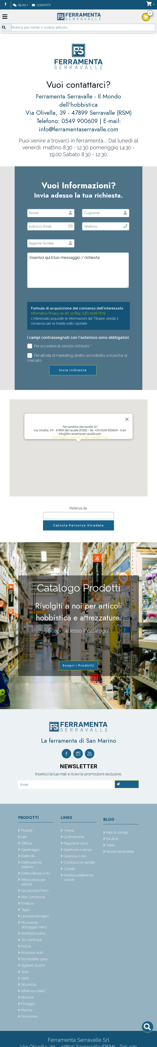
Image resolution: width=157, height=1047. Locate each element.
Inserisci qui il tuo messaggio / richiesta (78, 270)
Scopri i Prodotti (78, 665)
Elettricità (28, 856)
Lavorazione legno (35, 916)
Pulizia (26, 946)
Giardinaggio (30, 850)
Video (110, 845)
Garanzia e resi (75, 856)
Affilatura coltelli (33, 991)
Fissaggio (28, 1004)
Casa (24, 972)
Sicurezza (28, 984)
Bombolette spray (34, 959)
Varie (25, 978)
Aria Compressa (33, 897)
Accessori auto (32, 952)
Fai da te (112, 839)
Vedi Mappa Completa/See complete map (80, 437)
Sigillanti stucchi (33, 965)
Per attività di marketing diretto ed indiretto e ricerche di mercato (77, 358)
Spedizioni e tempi (78, 850)
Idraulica (27, 997)
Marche (26, 1010)
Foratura (27, 903)
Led (24, 837)
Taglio (25, 910)
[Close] (127, 419)
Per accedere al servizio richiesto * (59, 346)
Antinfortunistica (33, 933)
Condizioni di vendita (79, 862)
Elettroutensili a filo (35, 873)
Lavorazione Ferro (34, 890)
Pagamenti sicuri (76, 843)
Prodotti (28, 817)
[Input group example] (83, 27)
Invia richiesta (73, 370)
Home (69, 830)
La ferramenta (74, 837)
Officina (26, 843)
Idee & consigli (117, 832)
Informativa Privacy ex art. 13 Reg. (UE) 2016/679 (68, 313)
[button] (78, 446)
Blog (19, 5)
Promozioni (29, 1016)
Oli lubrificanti (31, 940)
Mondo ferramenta (120, 851)
